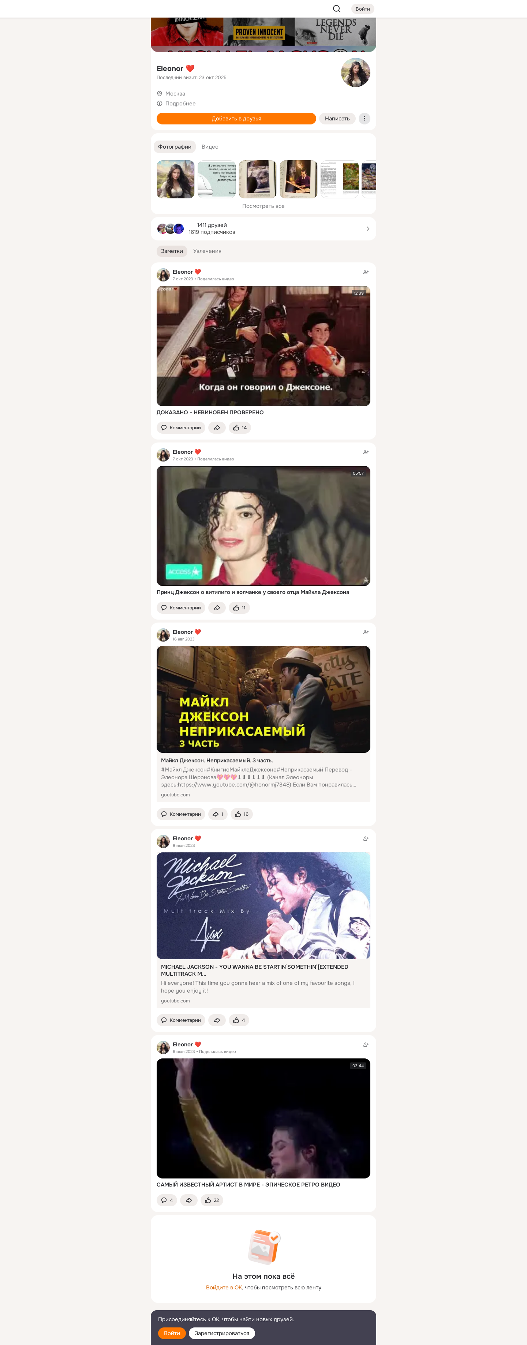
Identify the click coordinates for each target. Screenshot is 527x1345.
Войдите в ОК (224, 1287)
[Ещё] (96, 1288)
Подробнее (180, 104)
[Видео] (129, 67)
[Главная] (64, 35)
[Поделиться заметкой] (217, 428)
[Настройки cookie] (96, 1335)
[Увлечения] (97, 35)
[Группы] (129, 35)
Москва (175, 93)
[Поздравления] (97, 99)
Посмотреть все (263, 206)
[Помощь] (64, 132)
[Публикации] (64, 67)
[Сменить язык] (96, 1304)
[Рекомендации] (97, 132)
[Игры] (129, 99)
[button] (175, 147)
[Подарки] (64, 99)
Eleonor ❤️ (176, 68)
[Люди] (97, 67)
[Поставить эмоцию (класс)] (240, 428)
